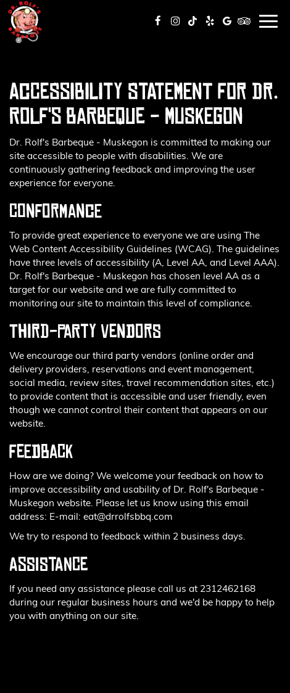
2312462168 (227, 587)
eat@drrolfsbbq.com (128, 515)
